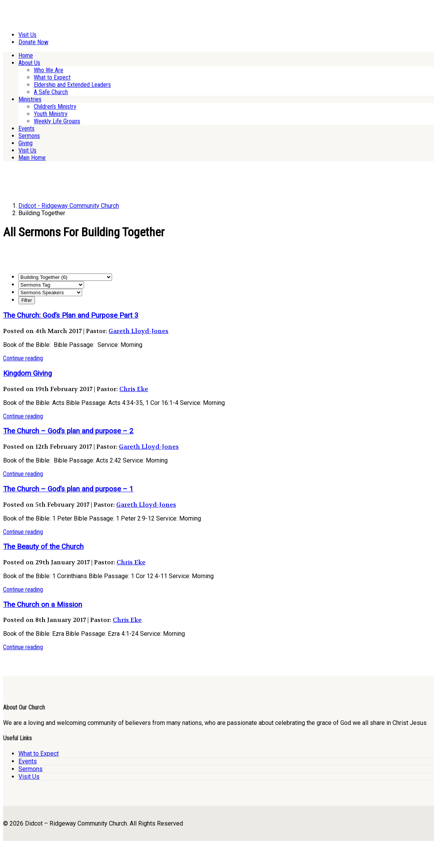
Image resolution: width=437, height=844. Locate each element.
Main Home (32, 157)
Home (25, 55)
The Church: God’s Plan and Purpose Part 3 (71, 315)
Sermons (29, 135)
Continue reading (23, 358)
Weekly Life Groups (57, 121)
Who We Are (48, 70)
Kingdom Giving (27, 373)
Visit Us (27, 34)
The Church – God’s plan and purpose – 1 (68, 489)
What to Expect (52, 77)
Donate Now (33, 42)
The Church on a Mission (42, 604)
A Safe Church (51, 92)
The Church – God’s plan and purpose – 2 (68, 431)
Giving (25, 143)
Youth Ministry (51, 114)
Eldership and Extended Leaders (72, 84)
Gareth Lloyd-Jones (138, 331)
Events (26, 128)
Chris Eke (133, 389)
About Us (29, 62)
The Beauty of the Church (43, 546)
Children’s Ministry (55, 106)
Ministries (29, 99)
